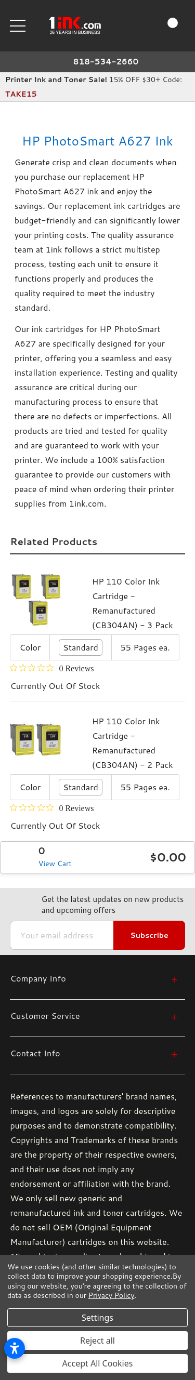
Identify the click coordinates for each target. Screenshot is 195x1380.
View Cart (55, 863)
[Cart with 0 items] (163, 26)
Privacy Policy (111, 1295)
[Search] (126, 25)
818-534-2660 (106, 61)
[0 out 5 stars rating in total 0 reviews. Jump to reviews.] (52, 668)
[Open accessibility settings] (14, 1348)
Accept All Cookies (97, 1363)
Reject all (97, 1340)
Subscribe (149, 935)
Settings (97, 1317)
